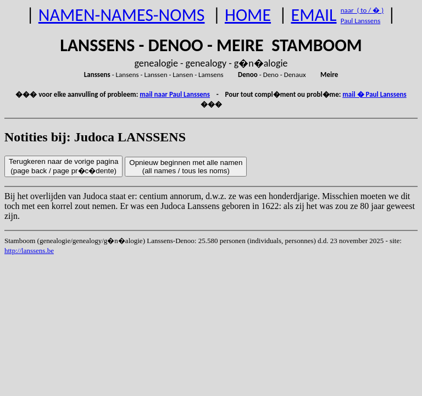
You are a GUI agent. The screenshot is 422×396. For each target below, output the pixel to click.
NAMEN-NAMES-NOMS (121, 15)
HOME (248, 15)
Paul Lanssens (361, 20)
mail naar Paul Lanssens (175, 94)
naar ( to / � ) (362, 10)
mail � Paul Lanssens (374, 94)
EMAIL (314, 15)
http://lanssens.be (29, 250)
